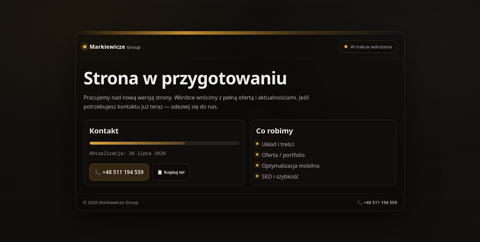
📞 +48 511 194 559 (119, 172)
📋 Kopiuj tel (170, 172)
